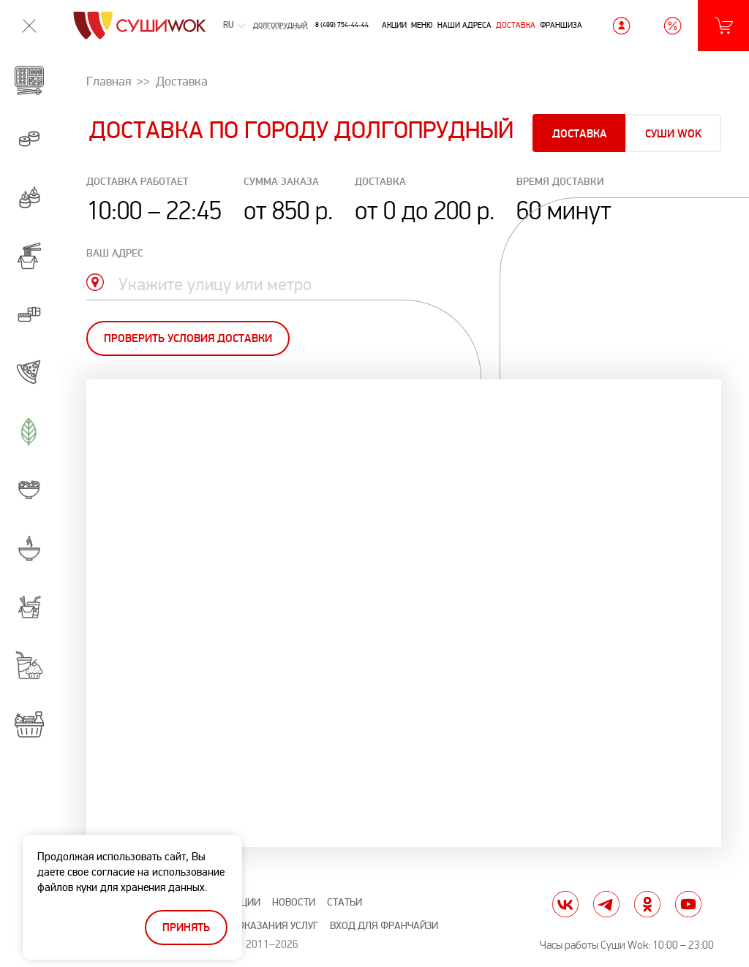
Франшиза (561, 25)
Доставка (515, 25)
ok (647, 904)
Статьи (344, 902)
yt (688, 904)
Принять (186, 928)
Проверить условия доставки (188, 339)
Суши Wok (673, 134)
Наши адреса (464, 25)
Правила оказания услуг (254, 925)
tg (606, 904)
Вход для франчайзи (384, 925)
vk (565, 904)
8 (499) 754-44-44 (342, 24)
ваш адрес (114, 253)
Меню (422, 25)
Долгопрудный (280, 25)
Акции (394, 25)
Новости (293, 902)
